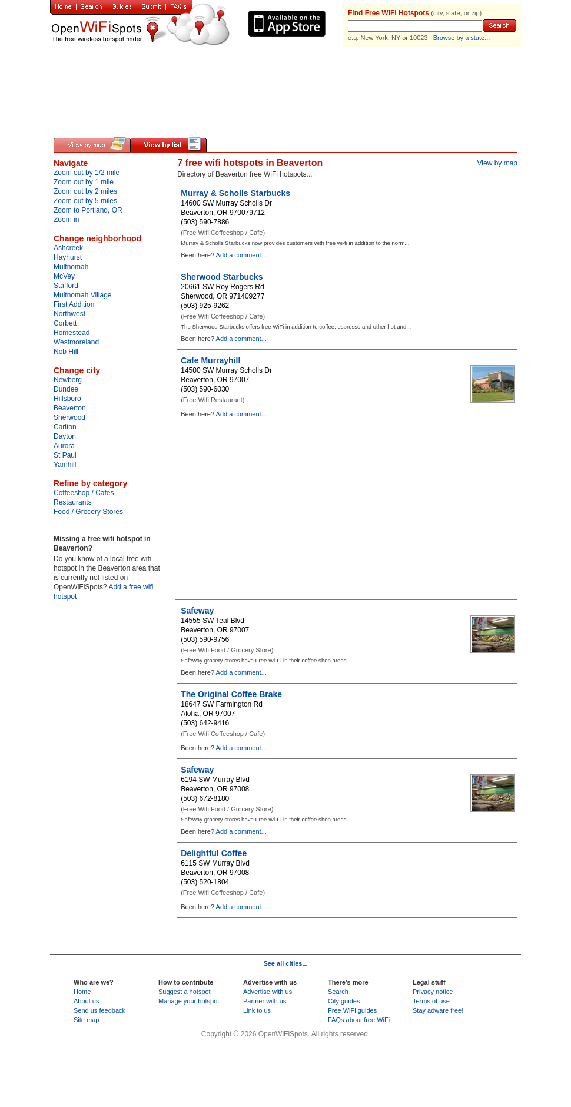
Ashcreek (68, 248)
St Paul (65, 455)
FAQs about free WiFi (359, 1019)
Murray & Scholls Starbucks (235, 193)
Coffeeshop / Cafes (84, 493)
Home (82, 991)
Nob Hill (66, 351)
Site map (86, 1019)
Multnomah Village (83, 295)
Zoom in (66, 220)
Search (338, 991)
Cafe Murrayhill (210, 360)
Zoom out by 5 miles (85, 201)
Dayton (65, 436)
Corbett (65, 323)
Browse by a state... (461, 37)
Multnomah (71, 267)
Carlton (65, 427)
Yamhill (65, 464)
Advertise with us (267, 991)
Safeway (197, 610)
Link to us (257, 1010)
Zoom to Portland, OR (88, 210)
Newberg (68, 380)
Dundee (66, 389)
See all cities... (285, 963)
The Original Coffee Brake (231, 694)
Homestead (71, 333)
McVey (64, 276)
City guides (344, 1001)
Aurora (64, 446)
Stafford (66, 285)
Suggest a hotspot (184, 991)
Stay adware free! (438, 1010)
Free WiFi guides (352, 1010)
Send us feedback (99, 1010)
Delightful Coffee (214, 853)
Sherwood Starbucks (222, 276)
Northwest (69, 314)
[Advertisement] (190, 59)
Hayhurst (68, 257)
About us (86, 1001)
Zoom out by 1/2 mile (86, 172)
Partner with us (264, 1001)
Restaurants (73, 502)
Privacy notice (433, 991)
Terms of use (431, 1001)
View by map (497, 163)
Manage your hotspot (188, 1001)
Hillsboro (67, 399)
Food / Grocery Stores (88, 512)
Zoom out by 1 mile (84, 182)
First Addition (74, 304)
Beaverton (70, 408)
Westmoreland (76, 342)
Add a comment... (241, 254)
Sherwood (69, 417)
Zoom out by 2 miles (85, 191)
